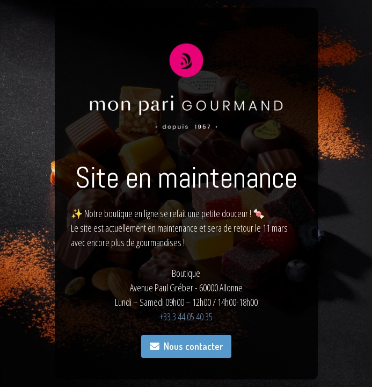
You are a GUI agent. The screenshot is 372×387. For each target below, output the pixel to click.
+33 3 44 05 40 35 (186, 316)
